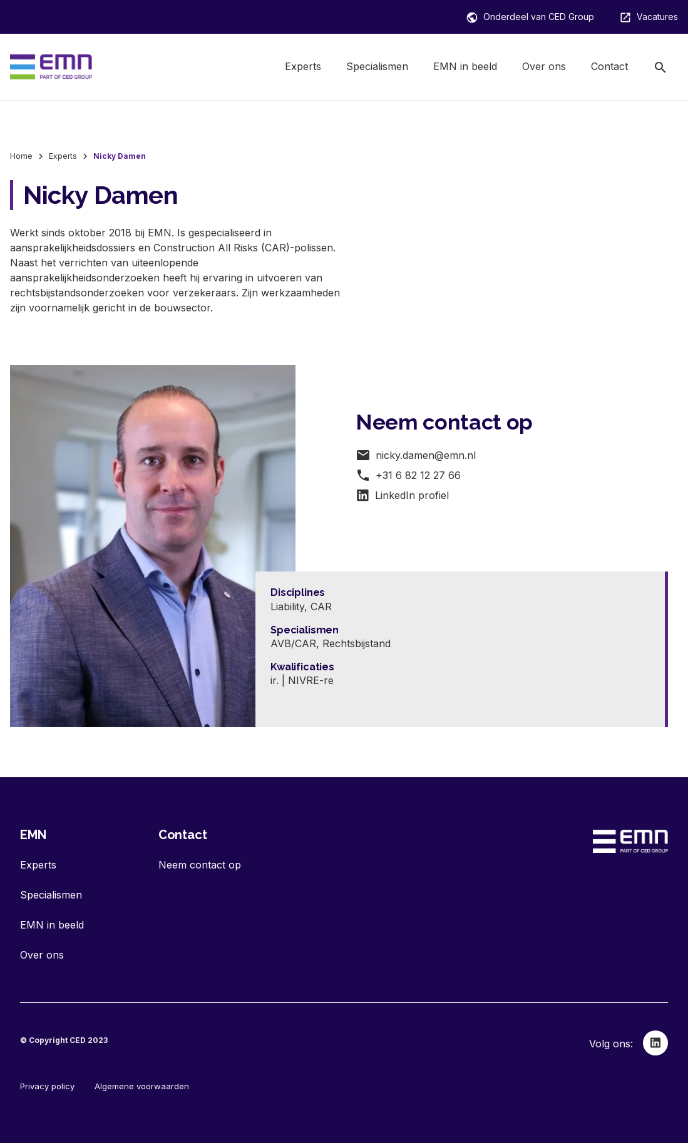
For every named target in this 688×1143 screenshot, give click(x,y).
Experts (303, 66)
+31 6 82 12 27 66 (408, 475)
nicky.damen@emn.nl (416, 455)
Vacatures (648, 17)
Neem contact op (199, 865)
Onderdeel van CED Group (530, 17)
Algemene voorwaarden (142, 1086)
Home (21, 156)
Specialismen (377, 66)
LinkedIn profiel (402, 495)
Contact (609, 66)
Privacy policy (47, 1086)
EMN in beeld (465, 66)
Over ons (544, 66)
